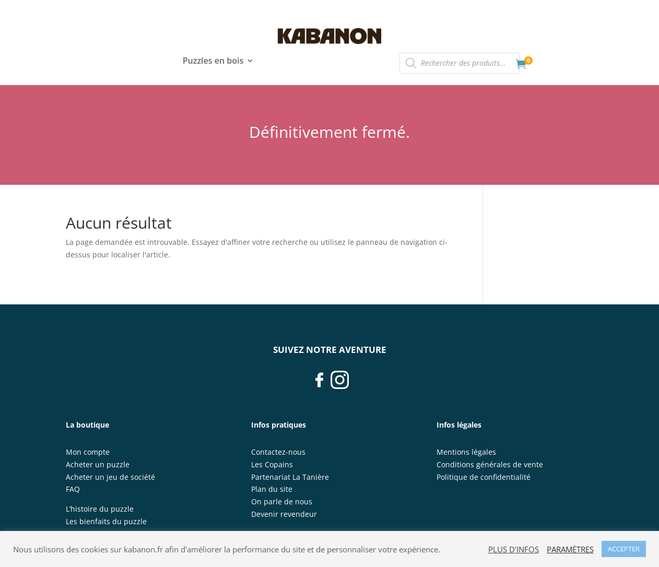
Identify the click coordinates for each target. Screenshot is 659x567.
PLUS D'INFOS (513, 549)
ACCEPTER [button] (624, 548)
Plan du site (271, 489)
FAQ (73, 489)
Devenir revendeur (284, 514)
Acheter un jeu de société (110, 477)
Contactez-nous (278, 452)
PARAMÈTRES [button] (570, 549)
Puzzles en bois (213, 61)
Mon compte (88, 452)
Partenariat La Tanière (290, 477)
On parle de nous (281, 501)
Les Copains (272, 464)
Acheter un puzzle (98, 464)
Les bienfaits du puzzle (106, 521)
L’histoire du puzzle (100, 509)
